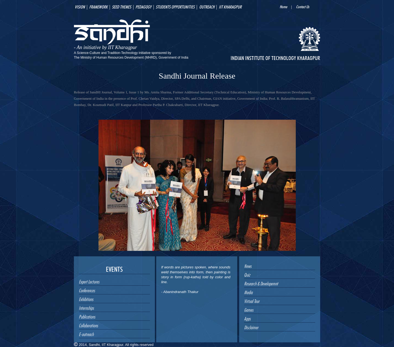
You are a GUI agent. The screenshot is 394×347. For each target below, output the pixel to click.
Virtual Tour (251, 300)
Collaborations (88, 324)
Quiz (247, 274)
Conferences (87, 289)
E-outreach (86, 333)
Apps (247, 318)
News (247, 265)
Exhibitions (86, 298)
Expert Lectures (89, 281)
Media (248, 291)
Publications (87, 316)
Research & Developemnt (261, 283)
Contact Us (302, 6)
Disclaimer (251, 326)
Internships (86, 307)
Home (283, 6)
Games (248, 309)
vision (80, 6)
